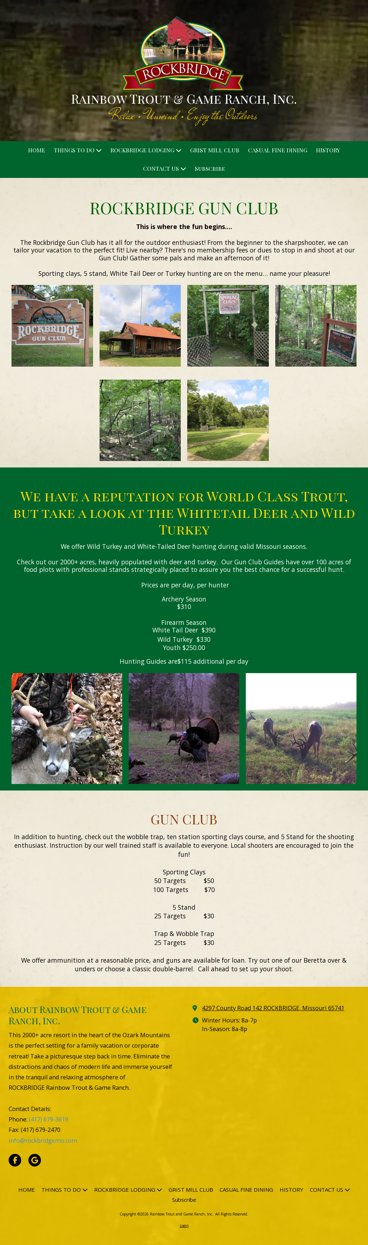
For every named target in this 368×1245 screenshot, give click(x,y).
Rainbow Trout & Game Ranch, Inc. (184, 98)
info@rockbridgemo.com (43, 1141)
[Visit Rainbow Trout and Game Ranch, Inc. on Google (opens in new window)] (34, 1160)
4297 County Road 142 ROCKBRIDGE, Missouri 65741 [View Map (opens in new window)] (273, 1008)
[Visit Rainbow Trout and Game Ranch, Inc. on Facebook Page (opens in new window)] (15, 1160)
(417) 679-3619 (48, 1119)
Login (184, 1225)
